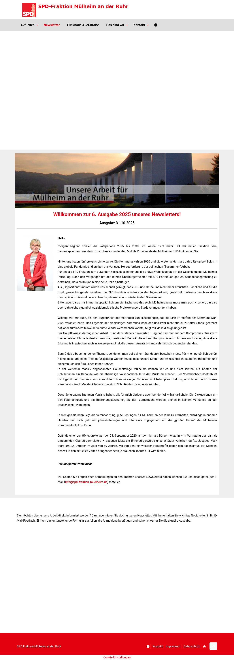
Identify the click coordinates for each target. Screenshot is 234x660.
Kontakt (157, 646)
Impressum (173, 646)
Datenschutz (192, 646)
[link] (35, 263)
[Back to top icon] (213, 646)
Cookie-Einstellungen (117, 657)
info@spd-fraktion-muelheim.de (86, 482)
